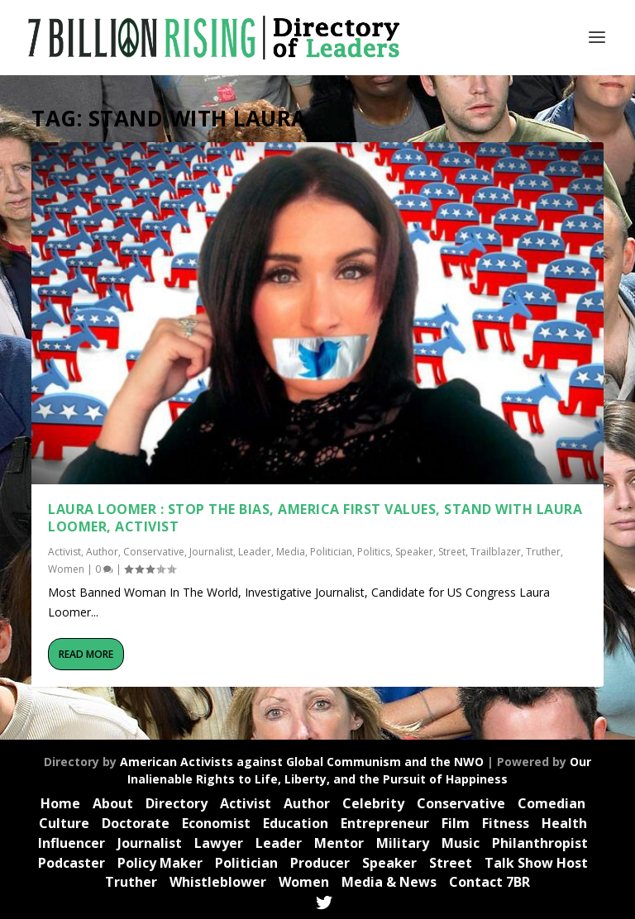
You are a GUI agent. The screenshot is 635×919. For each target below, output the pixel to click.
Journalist (211, 552)
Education (295, 823)
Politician (331, 552)
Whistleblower (217, 882)
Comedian (551, 803)
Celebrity (373, 803)
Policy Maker (160, 863)
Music (461, 843)
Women (66, 569)
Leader (254, 552)
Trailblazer (495, 552)
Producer (320, 863)
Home (60, 803)
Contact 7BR (489, 882)
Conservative (153, 552)
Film (456, 823)
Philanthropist (540, 843)
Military (402, 843)
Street (452, 552)
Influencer (71, 843)
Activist (64, 552)
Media (290, 552)
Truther (543, 552)
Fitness (505, 823)
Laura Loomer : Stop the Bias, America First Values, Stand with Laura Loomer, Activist (315, 518)
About (113, 803)
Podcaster (71, 863)
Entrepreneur (385, 823)
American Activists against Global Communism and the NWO (302, 761)
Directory (177, 803)
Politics (373, 552)
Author (102, 552)
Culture (64, 823)
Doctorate (135, 823)
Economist (216, 823)
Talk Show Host (536, 863)
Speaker (414, 552)
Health (564, 823)
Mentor (339, 843)
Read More (86, 654)
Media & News (389, 882)
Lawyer (218, 843)
